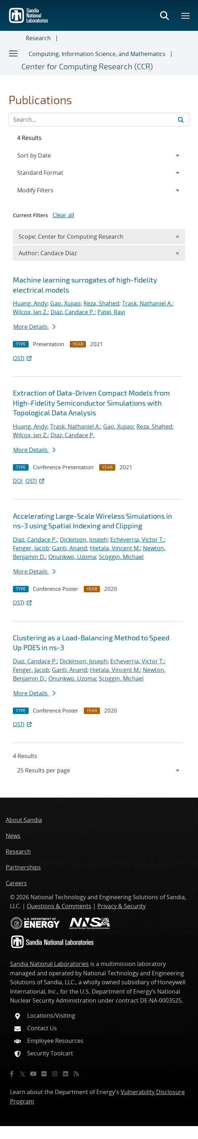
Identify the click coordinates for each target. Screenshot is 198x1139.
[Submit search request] (180, 119)
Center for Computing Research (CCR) (87, 66)
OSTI (23, 357)
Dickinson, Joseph (83, 539)
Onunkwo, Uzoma (72, 557)
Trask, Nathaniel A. (147, 303)
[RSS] (76, 1073)
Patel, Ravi (111, 312)
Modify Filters (45, 190)
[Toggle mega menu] (186, 15)
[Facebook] (11, 1073)
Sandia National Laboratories (49, 964)
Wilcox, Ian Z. (30, 312)
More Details (34, 327)
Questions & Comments (59, 906)
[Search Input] (99, 119)
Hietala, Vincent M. (115, 548)
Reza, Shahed (101, 303)
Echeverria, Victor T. (137, 539)
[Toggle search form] (164, 15)
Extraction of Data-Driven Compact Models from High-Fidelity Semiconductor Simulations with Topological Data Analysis (91, 402)
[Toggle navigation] (13, 53)
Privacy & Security (121, 906)
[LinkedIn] (65, 1073)
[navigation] (99, 770)
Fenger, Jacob (31, 548)
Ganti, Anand (69, 548)
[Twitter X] (22, 1073)
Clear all (63, 215)
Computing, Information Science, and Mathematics (97, 54)
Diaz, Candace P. (72, 312)
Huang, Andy (30, 303)
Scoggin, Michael (121, 557)
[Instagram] (54, 1073)
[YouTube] (33, 1073)
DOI (18, 480)
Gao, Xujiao (65, 303)
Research (38, 38)
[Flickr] (44, 1073)
